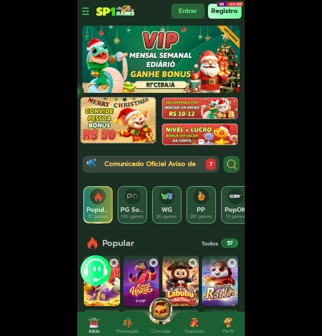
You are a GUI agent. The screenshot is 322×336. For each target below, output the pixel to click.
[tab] (98, 205)
